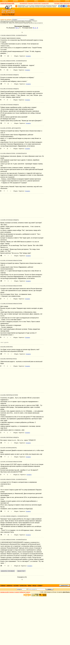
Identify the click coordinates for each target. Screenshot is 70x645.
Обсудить (16, 56)
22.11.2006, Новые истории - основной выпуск (13, 153)
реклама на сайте (4, 592)
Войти (61, 3)
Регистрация (67, 3)
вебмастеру (22, 592)
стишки (39, 585)
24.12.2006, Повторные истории (9, 395)
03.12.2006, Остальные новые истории (11, 285)
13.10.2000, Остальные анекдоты (9, 220)
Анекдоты (5, 1)
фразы (34, 585)
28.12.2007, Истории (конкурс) (8, 447)
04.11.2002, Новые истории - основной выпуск (13, 60)
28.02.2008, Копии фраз (6, 346)
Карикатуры (56, 1)
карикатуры (23, 585)
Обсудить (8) (17, 565)
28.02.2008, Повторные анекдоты (9, 437)
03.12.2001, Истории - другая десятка (10, 128)
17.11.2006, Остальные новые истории (11, 303)
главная (2, 585)
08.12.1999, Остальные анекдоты (9, 88)
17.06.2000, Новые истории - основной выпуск (13, 35)
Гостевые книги (45, 3)
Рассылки (30, 3)
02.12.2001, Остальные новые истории (11, 260)
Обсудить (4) (16, 474)
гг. (18, 28)
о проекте (17, 592)
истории (16, 585)
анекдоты (9, 585)
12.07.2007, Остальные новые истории (11, 461)
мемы (29, 585)
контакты (12, 592)
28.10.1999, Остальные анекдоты (9, 74)
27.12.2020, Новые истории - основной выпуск (13, 539)
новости (28, 592)
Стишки (46, 1)
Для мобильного (23, 3)
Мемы (25, 1)
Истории (15, 1)
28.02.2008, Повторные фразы (8, 358)
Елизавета (28, 56)
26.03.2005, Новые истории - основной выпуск (13, 479)
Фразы (36, 1)
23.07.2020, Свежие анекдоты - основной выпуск (14, 516)
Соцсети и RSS (37, 3)
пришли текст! (64, 585)
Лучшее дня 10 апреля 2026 (7, 3)
